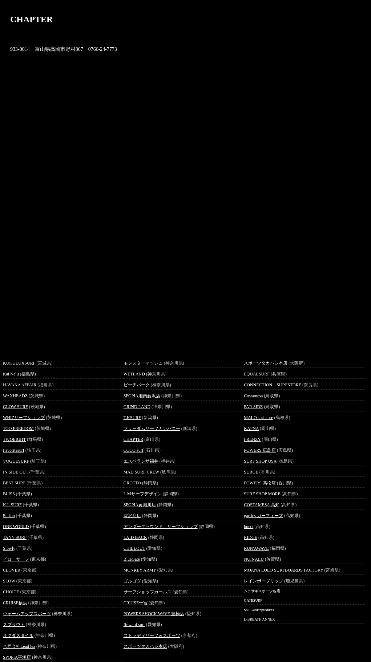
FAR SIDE (253, 406)
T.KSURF (132, 417)
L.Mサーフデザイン (143, 493)
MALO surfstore (258, 417)
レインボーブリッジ (263, 581)
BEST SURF (14, 483)
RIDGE (250, 537)
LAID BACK (135, 537)
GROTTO (132, 483)
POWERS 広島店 (260, 450)
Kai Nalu (11, 374)
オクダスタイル (18, 635)
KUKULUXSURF (19, 363)
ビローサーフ (16, 559)
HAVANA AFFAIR (19, 384)
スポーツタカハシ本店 (145, 646)
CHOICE (11, 591)
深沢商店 (132, 515)
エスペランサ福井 (141, 461)
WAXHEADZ (15, 395)
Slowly (9, 548)
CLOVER (11, 570)
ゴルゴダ (132, 581)
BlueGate (132, 559)
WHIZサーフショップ (24, 417)
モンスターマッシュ (143, 363)
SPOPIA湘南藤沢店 (142, 395)
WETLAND (134, 374)
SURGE (251, 472)
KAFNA (251, 428)
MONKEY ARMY (140, 570)
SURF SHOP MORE (263, 493)
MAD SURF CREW (141, 472)
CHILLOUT (134, 548)
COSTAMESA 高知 (261, 504)
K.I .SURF (12, 504)
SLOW (9, 581)
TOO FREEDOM (18, 428)
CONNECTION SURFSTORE (272, 384)
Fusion (9, 515)
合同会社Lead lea (19, 646)
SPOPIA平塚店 (17, 657)
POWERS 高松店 (260, 483)
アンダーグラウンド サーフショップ (161, 526)
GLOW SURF (15, 406)
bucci (248, 526)
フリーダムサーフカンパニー (152, 428)
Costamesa (253, 395)
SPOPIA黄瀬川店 (140, 504)
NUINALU (254, 559)
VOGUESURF (16, 461)
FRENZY (252, 439)
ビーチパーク (137, 384)
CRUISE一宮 (136, 602)
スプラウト (14, 624)
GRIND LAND (137, 406)
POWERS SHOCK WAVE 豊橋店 (154, 613)
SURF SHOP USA (260, 461)
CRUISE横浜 (15, 602)
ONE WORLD (16, 526)
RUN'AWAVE (256, 548)
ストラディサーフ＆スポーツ (152, 635)
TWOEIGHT (14, 439)
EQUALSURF (257, 374)
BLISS (9, 493)
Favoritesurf (13, 450)
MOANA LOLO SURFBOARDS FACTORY (283, 570)
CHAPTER (134, 439)
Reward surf (134, 624)
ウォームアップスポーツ (27, 613)
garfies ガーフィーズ (263, 515)
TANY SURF (15, 537)
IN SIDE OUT (15, 472)
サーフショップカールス (148, 591)
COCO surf (134, 450)
